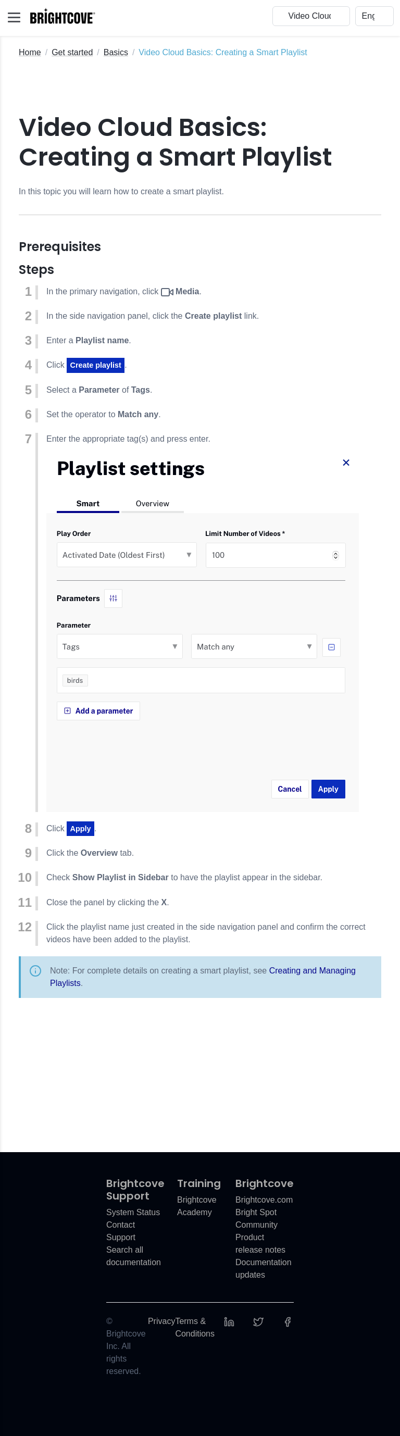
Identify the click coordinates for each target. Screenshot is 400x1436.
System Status (133, 1212)
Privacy (161, 1321)
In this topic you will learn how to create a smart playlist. (121, 191)
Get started (72, 52)
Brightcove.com (264, 1199)
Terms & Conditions (195, 1327)
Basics (116, 52)
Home (30, 52)
